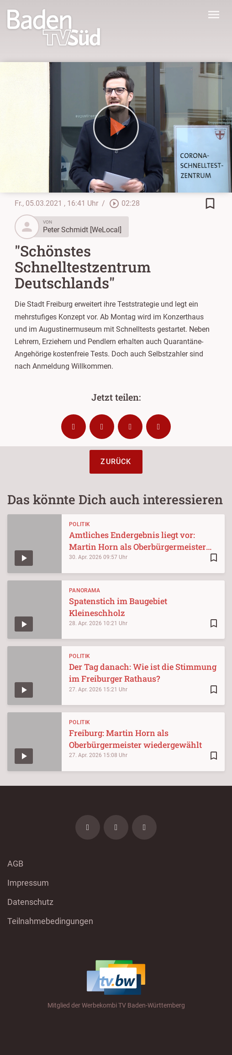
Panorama (84, 590)
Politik (79, 524)
